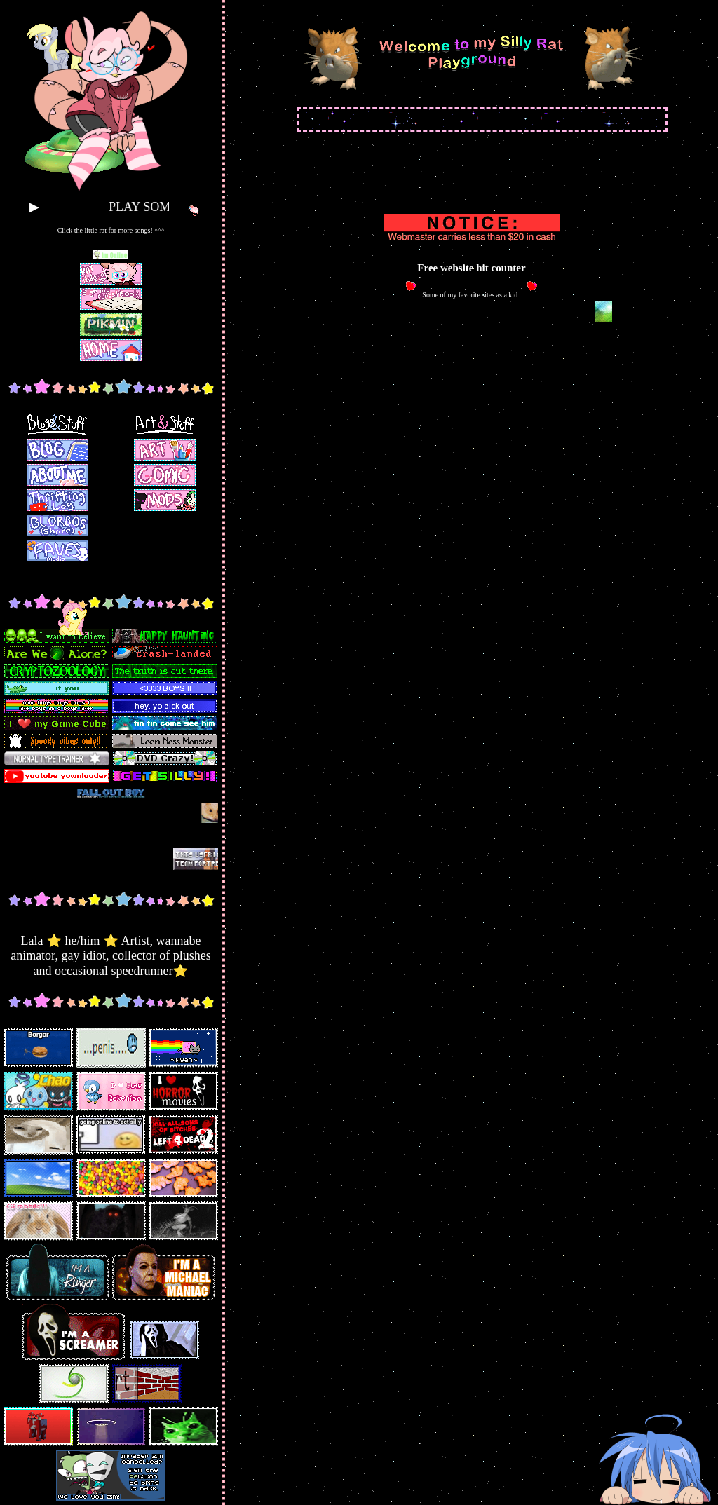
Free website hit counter (471, 267)
